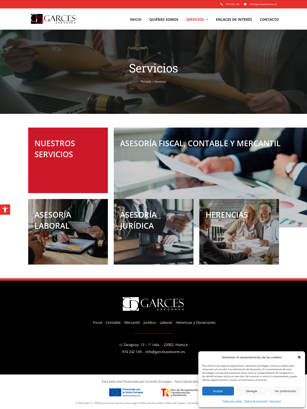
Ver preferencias (285, 391)
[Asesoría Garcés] (59, 19)
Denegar (251, 391)
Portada (146, 81)
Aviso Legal (132, 403)
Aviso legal (275, 401)
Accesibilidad (195, 403)
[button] (5, 209)
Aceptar (218, 391)
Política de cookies (232, 401)
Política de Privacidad (151, 403)
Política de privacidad (255, 401)
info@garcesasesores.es (263, 4)
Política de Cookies (175, 403)
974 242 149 (232, 4)
